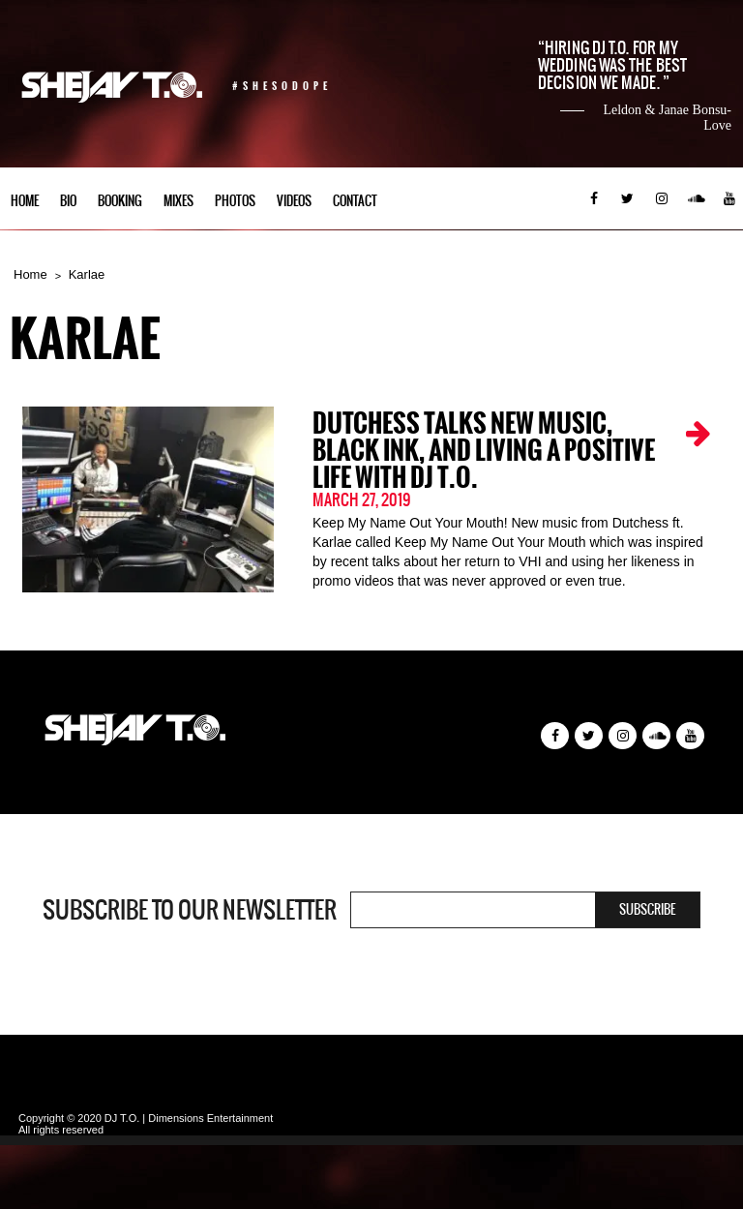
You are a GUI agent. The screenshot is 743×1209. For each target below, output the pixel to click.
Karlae (87, 274)
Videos (294, 201)
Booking (120, 201)
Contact (355, 201)
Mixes (178, 201)
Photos (235, 201)
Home (25, 201)
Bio (68, 201)
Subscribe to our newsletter (190, 910)
